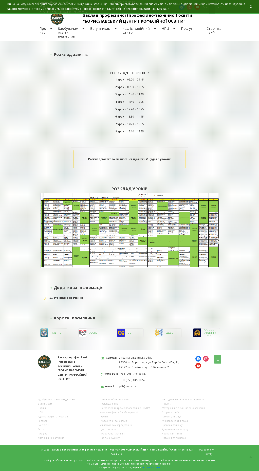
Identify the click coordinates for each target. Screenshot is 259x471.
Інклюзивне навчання (112, 433)
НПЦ (165, 28)
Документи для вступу (175, 429)
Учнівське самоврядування (116, 425)
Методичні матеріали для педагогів (183, 399)
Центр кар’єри (108, 429)
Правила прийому (172, 425)
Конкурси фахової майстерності (119, 412)
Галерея (43, 420)
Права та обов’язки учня (114, 399)
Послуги (188, 28)
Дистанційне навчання (51, 437)
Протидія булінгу (110, 437)
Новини (42, 408)
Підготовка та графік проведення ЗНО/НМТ (126, 408)
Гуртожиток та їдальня (113, 420)
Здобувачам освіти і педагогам (68, 32)
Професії (43, 433)
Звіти (41, 429)
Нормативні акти (172, 433)
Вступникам (100, 28)
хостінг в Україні (151, 467)
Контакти (43, 425)
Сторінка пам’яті (214, 30)
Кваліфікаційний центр (136, 30)
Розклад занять (109, 403)
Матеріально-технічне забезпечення (183, 408)
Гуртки (104, 416)
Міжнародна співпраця (175, 420)
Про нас (42, 30)
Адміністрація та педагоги (53, 416)
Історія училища (171, 416)
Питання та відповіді (174, 437)
